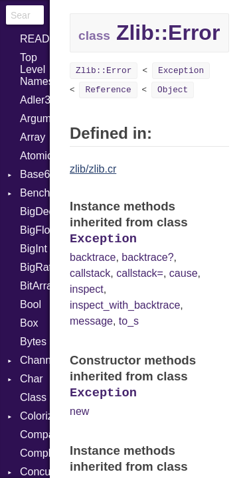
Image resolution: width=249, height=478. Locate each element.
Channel (35, 360)
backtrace (93, 257)
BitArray (35, 285)
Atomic (35, 155)
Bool (30, 304)
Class (33, 397)
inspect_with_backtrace (125, 305)
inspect (87, 289)
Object (172, 90)
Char (31, 378)
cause (183, 273)
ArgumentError (35, 118)
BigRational (35, 267)
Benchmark (35, 193)
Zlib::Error (103, 71)
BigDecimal (35, 211)
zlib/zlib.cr (93, 169)
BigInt (33, 248)
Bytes (33, 341)
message (91, 321)
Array (32, 137)
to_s (129, 321)
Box (29, 323)
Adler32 (35, 100)
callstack (90, 273)
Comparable (35, 434)
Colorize (35, 416)
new (79, 411)
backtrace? (147, 257)
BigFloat (35, 230)
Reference (108, 90)
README (35, 38)
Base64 (35, 174)
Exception (181, 71)
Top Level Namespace (35, 69)
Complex (35, 453)
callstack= (139, 273)
